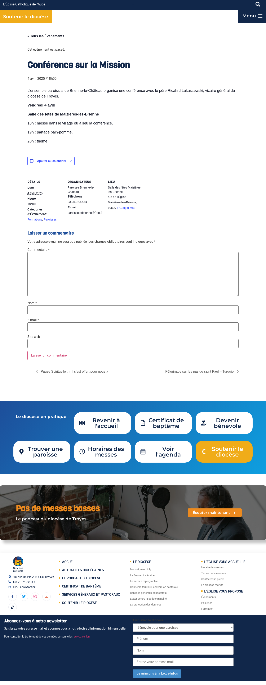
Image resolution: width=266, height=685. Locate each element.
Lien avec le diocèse (148, 620)
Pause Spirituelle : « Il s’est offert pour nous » (74, 371)
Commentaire (38, 249)
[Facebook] (12, 597)
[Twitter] (24, 597)
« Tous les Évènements (45, 36)
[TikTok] (12, 607)
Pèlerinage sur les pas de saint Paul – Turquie (200, 371)
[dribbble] (35, 597)
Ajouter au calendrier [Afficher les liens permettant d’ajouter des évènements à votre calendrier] (51, 161)
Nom (32, 303)
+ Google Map (126, 207)
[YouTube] (46, 597)
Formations (34, 219)
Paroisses (50, 219)
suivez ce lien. (82, 636)
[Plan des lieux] (170, 201)
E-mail (33, 320)
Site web (33, 337)
